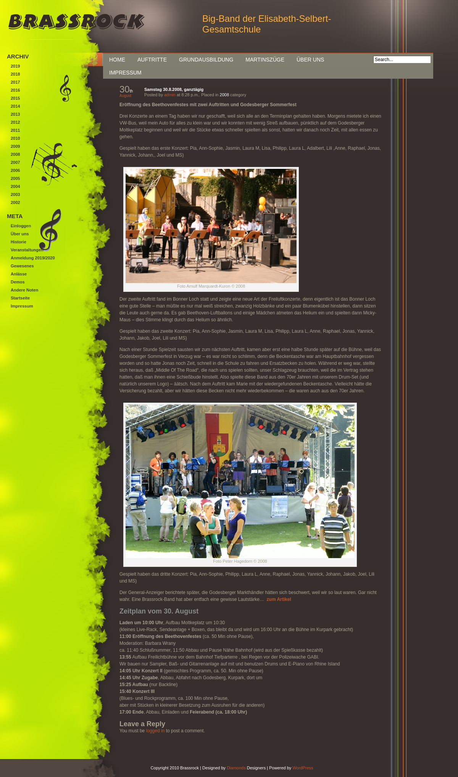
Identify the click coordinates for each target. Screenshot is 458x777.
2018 (15, 74)
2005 (15, 178)
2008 (224, 94)
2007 (15, 162)
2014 (15, 106)
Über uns (310, 60)
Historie (18, 242)
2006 (15, 170)
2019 (15, 66)
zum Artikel (279, 599)
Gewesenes (22, 266)
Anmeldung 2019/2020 (33, 258)
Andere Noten (24, 290)
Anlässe (19, 274)
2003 (15, 194)
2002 (15, 202)
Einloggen (21, 225)
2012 (15, 122)
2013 (15, 114)
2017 (15, 82)
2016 (15, 90)
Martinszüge (264, 60)
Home (117, 60)
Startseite (20, 298)
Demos (18, 282)
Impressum (125, 73)
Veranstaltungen (27, 250)
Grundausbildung (206, 60)
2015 (15, 98)
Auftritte (152, 60)
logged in (155, 730)
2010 (15, 138)
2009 (15, 146)
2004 (15, 186)
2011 (15, 130)
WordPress (302, 768)
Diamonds (236, 768)
